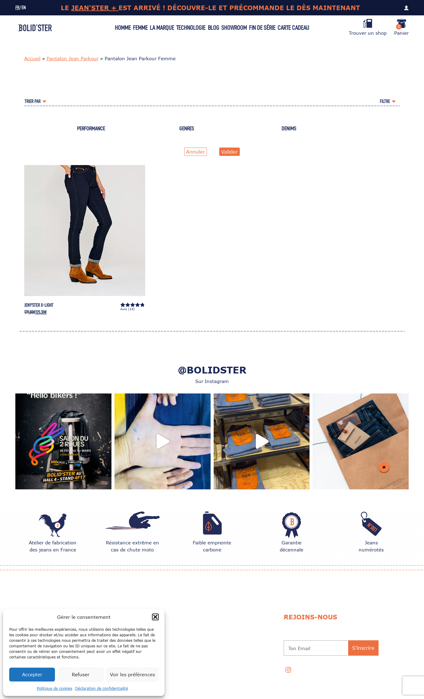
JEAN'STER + (95, 7)
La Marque (162, 28)
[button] (155, 617)
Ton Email (299, 648)
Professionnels (213, 670)
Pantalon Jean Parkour (73, 58)
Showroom (234, 28)
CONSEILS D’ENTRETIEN (218, 624)
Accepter (32, 674)
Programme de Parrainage (224, 647)
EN (23, 8)
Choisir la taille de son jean (226, 613)
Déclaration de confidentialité (101, 688)
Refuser (80, 674)
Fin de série (262, 28)
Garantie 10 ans (212, 636)
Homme (123, 28)
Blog (213, 28)
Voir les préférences (132, 674)
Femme (140, 28)
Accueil (32, 58)
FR (17, 8)
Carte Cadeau (293, 28)
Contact (205, 658)
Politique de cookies (54, 688)
